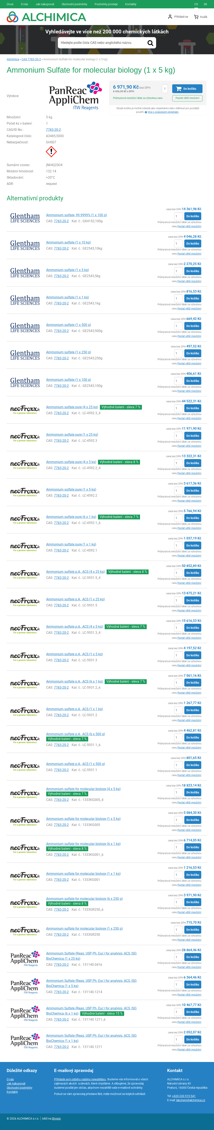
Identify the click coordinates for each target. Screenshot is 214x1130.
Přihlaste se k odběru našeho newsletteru (80, 1079)
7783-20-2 (53, 130)
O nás (10, 1079)
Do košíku (192, 216)
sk (205, 4)
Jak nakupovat (16, 1083)
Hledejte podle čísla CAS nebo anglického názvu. (96, 43)
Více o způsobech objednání (163, 112)
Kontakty (12, 1091)
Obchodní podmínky (19, 1087)
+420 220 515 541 (184, 1096)
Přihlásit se (181, 16)
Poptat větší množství (187, 98)
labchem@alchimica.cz (190, 1100)
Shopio (56, 1118)
